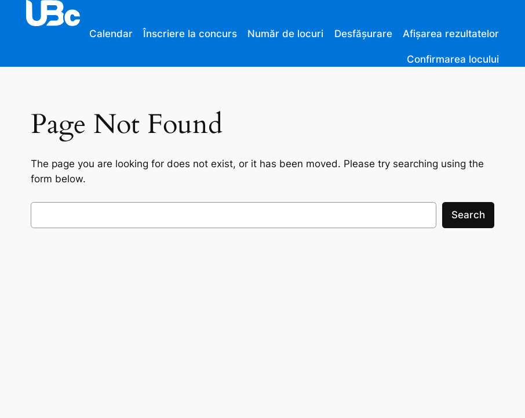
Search (468, 215)
